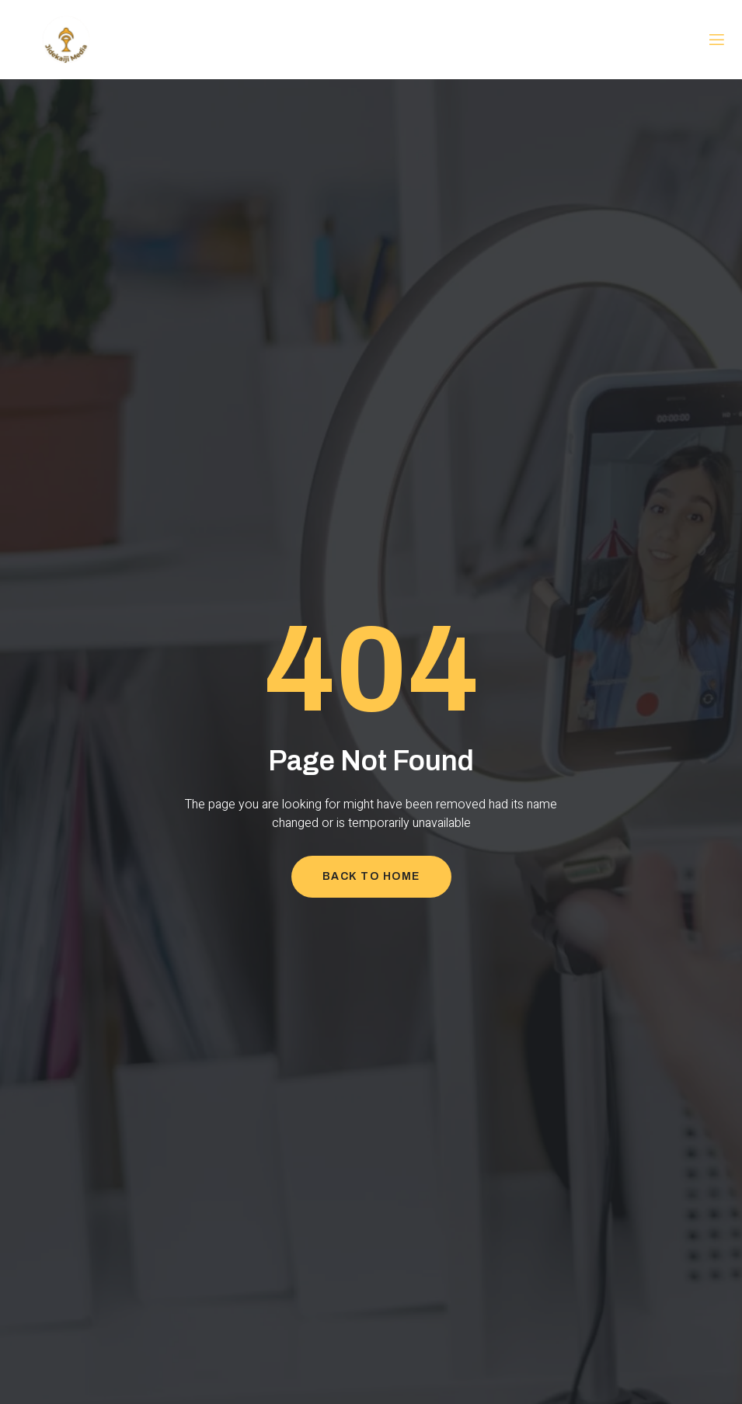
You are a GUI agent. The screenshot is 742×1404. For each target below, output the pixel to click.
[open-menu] (716, 40)
